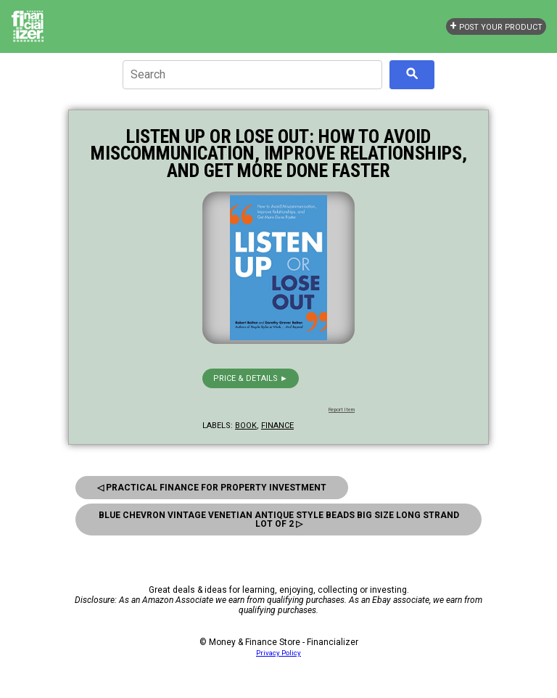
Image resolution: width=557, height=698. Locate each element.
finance (277, 425)
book (246, 425)
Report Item (342, 410)
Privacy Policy (278, 653)
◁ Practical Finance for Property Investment (211, 488)
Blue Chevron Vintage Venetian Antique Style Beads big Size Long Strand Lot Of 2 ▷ (279, 519)
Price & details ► (250, 378)
